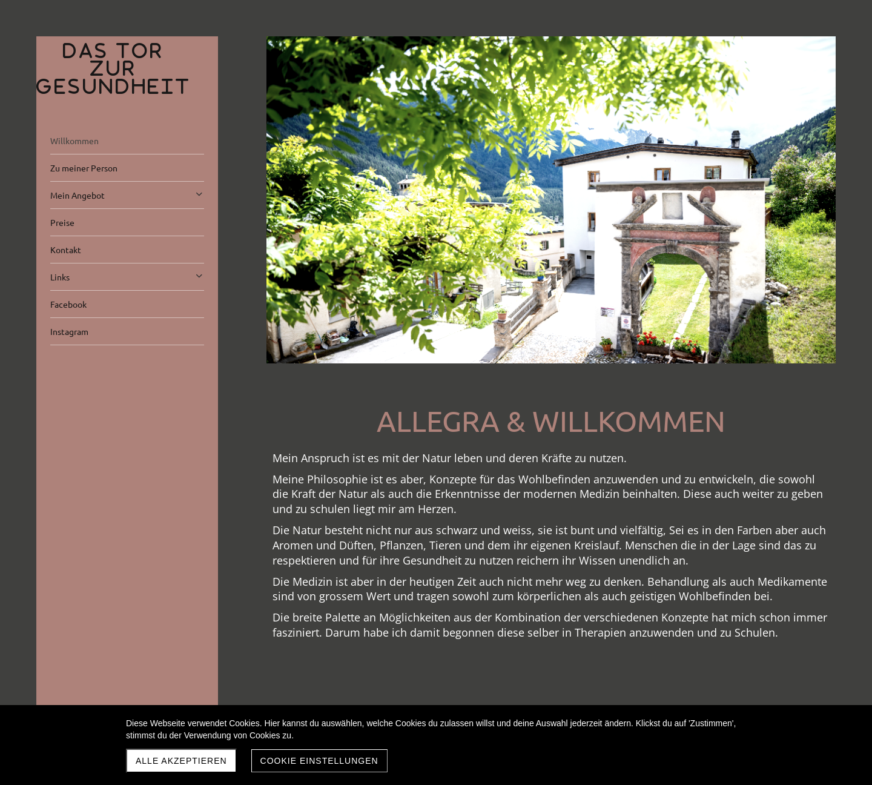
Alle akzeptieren (181, 761)
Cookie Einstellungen (319, 761)
